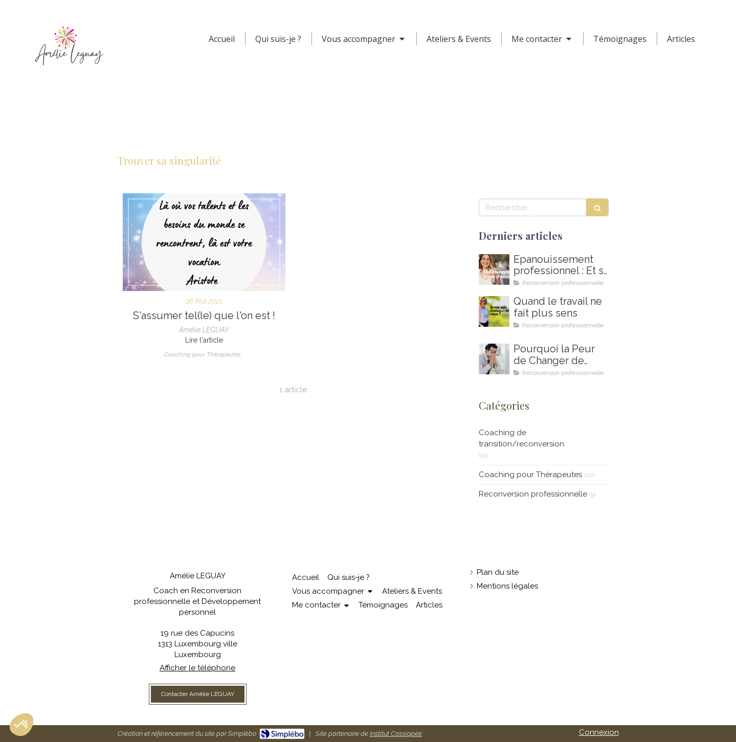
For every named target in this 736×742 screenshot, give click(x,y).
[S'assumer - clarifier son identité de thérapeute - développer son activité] (204, 242)
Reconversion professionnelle (533, 494)
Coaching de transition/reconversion (521, 438)
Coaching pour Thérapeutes (530, 474)
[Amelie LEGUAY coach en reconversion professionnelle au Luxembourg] (494, 311)
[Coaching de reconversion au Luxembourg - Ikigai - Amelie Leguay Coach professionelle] (494, 359)
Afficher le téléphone (197, 667)
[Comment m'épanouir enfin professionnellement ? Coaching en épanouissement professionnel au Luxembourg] (494, 269)
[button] (21, 724)
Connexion (599, 732)
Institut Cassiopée (396, 733)
